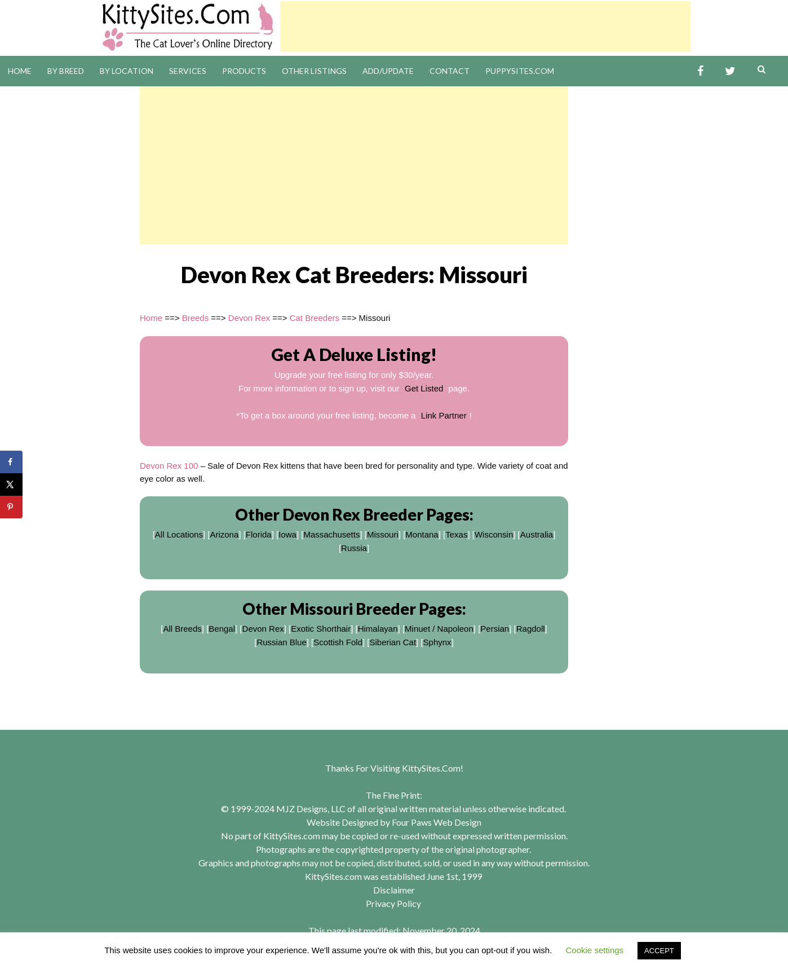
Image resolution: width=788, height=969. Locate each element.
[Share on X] (11, 484)
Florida (259, 534)
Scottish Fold (337, 642)
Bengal (222, 628)
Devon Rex (249, 318)
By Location (126, 71)
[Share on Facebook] (11, 462)
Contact (450, 71)
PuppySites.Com (519, 71)
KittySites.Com (431, 768)
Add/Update (388, 71)
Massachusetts (331, 534)
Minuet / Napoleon (439, 628)
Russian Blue (281, 642)
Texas (456, 534)
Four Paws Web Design (436, 822)
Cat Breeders (314, 318)
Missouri (383, 534)
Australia (536, 534)
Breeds (195, 318)
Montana (421, 534)
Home (20, 71)
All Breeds (182, 628)
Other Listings (314, 71)
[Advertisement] (485, 26)
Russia (354, 548)
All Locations (179, 534)
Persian (494, 628)
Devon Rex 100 (169, 465)
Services (187, 71)
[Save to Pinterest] (11, 507)
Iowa (287, 534)
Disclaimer (394, 889)
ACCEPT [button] (659, 950)
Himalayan (378, 628)
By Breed (65, 71)
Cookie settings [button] (595, 950)
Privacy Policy (393, 903)
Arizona (224, 534)
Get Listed (424, 388)
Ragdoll (530, 628)
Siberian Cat (393, 642)
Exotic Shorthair (321, 628)
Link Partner (444, 415)
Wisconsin (494, 534)
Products (244, 71)
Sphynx (437, 642)
